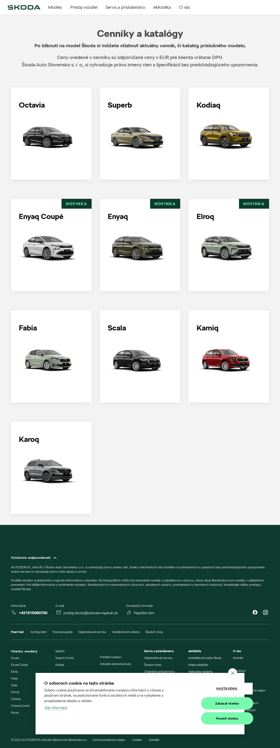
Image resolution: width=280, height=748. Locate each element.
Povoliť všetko (208, 718)
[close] (232, 673)
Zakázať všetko (209, 703)
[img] (24, 7)
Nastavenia (208, 689)
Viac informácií (55, 708)
